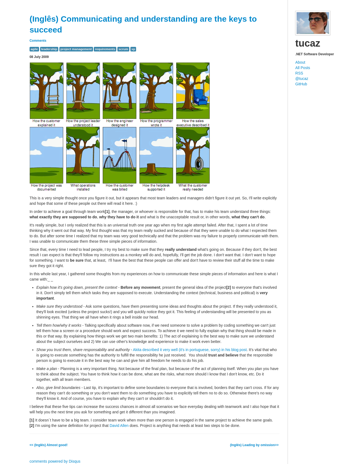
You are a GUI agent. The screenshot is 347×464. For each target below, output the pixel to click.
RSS (299, 73)
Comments (38, 41)
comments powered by (55, 461)
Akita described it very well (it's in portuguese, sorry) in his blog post (190, 350)
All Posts (302, 68)
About (300, 62)
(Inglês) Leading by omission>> (254, 445)
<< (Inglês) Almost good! (49, 445)
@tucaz (301, 78)
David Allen (119, 425)
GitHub (301, 84)
